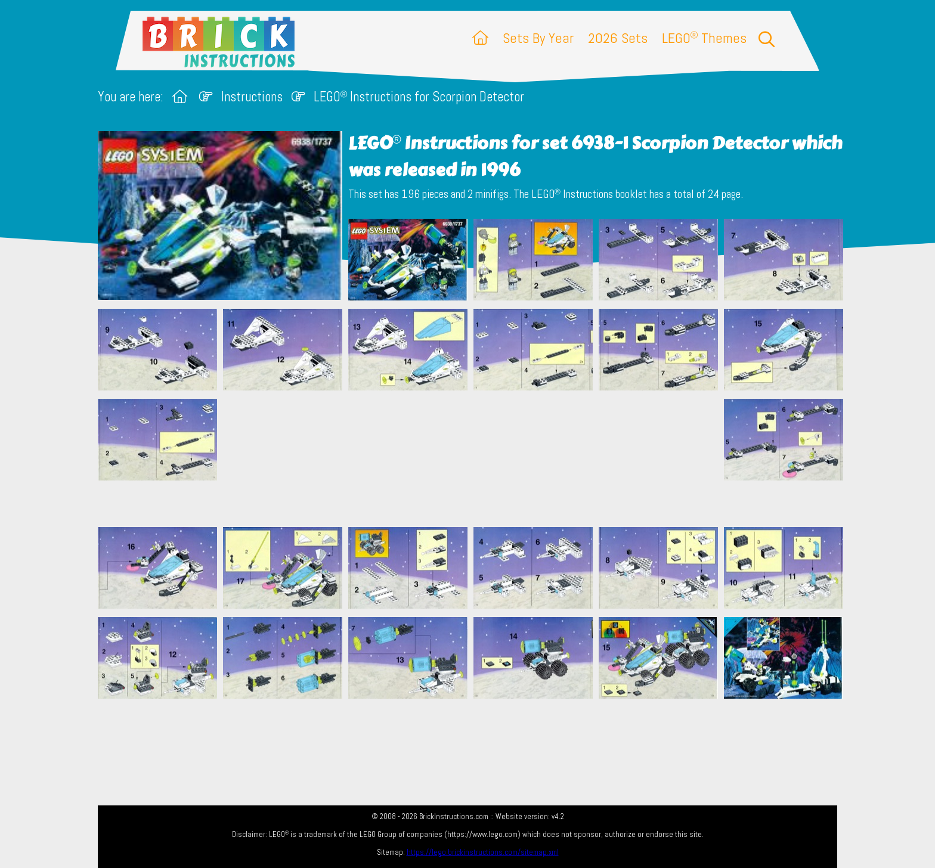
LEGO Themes (704, 38)
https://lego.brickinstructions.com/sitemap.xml (483, 852)
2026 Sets (618, 38)
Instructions (252, 97)
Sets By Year (538, 38)
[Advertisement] (473, 458)
